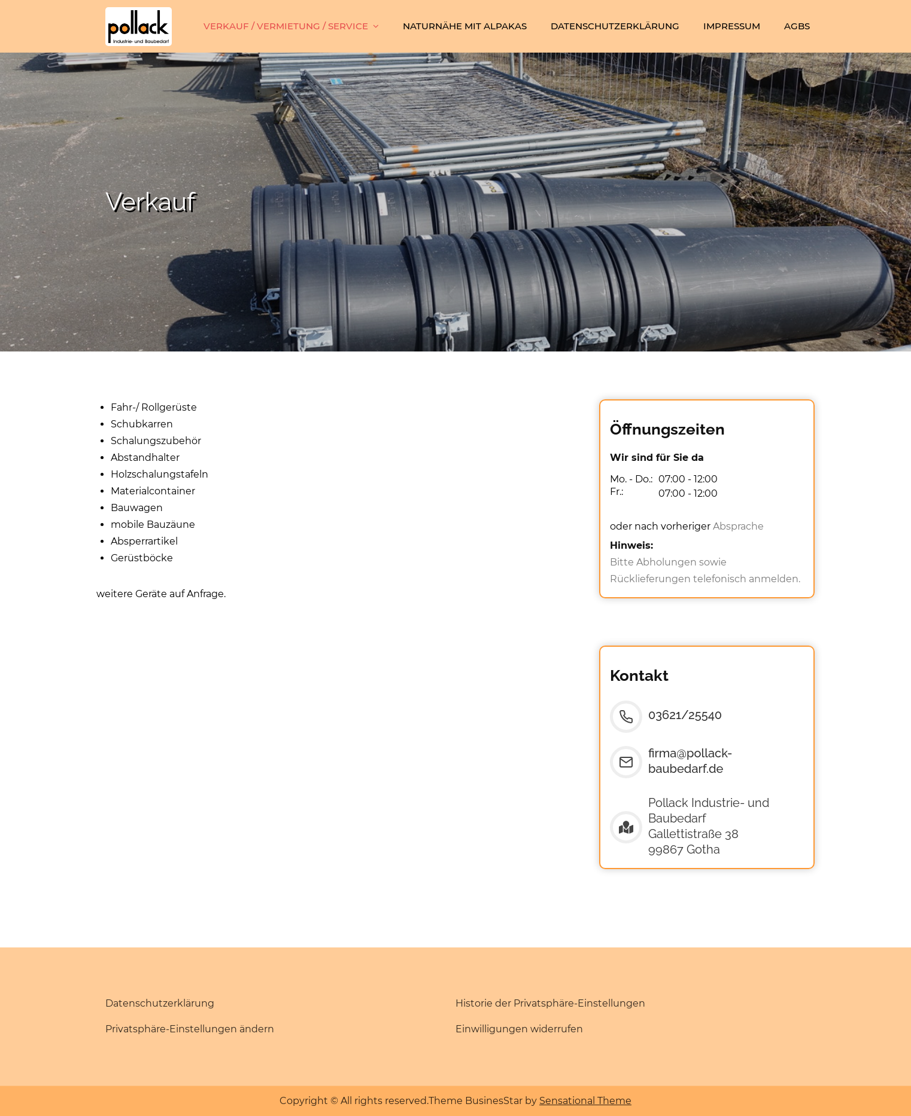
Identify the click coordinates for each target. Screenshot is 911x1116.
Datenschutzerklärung (615, 26)
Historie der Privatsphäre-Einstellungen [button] (550, 1003)
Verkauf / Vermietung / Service (286, 26)
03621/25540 (685, 715)
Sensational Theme (585, 1100)
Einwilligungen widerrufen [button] (519, 1029)
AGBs (797, 26)
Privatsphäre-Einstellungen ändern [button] (189, 1029)
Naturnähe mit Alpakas (465, 26)
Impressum (731, 26)
